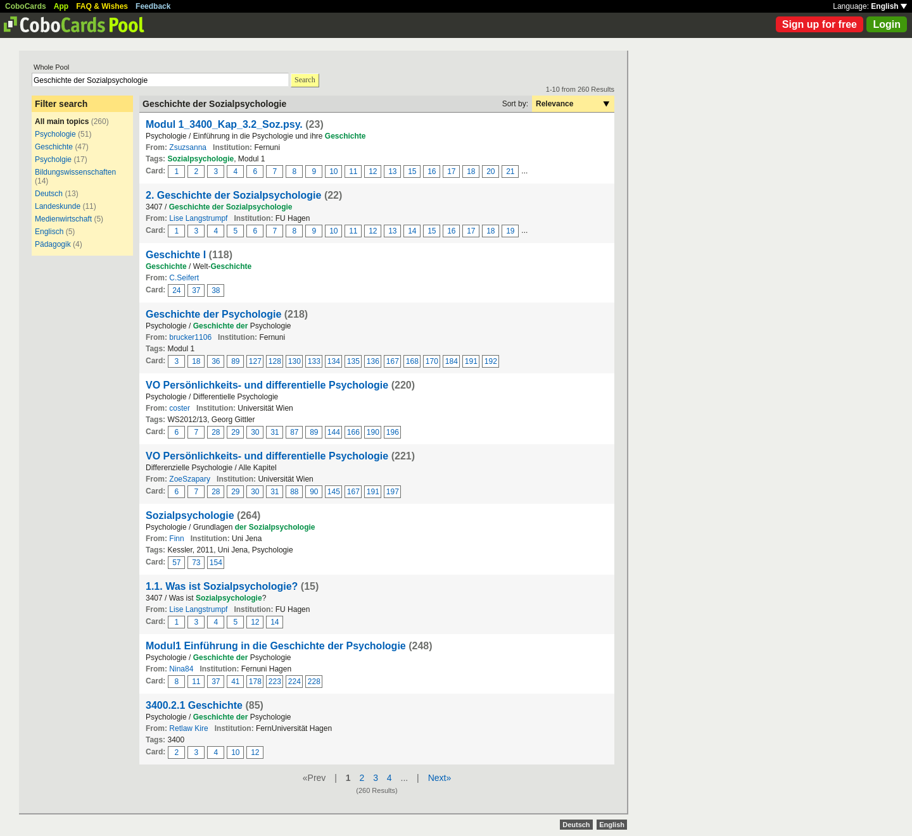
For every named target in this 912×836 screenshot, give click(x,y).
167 (392, 361)
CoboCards (25, 6)
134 (333, 361)
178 (255, 681)
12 (373, 171)
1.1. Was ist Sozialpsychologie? (222, 586)
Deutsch (49, 193)
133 (314, 361)
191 (471, 361)
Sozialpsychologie (190, 515)
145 (333, 491)
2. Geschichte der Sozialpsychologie (233, 195)
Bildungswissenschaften (75, 172)
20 (490, 171)
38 (216, 290)
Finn (176, 538)
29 (235, 432)
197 (392, 491)
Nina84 (181, 668)
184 (451, 361)
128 (275, 361)
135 (353, 361)
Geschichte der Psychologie (213, 314)
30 (255, 432)
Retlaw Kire (188, 728)
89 (235, 361)
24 (176, 290)
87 (294, 432)
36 (216, 361)
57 (176, 562)
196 (392, 432)
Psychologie (55, 134)
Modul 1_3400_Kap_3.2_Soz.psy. (224, 124)
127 (255, 361)
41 (235, 681)
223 (275, 681)
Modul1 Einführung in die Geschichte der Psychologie (276, 645)
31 (274, 432)
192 (490, 361)
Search (304, 79)
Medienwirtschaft (63, 219)
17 (451, 171)
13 (392, 171)
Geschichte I (176, 254)
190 (373, 432)
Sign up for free (819, 24)
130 (294, 361)
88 (294, 491)
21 (510, 171)
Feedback (153, 6)
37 (196, 290)
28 (216, 432)
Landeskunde (57, 206)
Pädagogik (53, 244)
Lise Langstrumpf (198, 218)
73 (196, 562)
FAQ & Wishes (102, 6)
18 (471, 171)
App (61, 6)
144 (333, 432)
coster (179, 408)
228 (314, 681)
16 (432, 171)
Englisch (49, 231)
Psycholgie (53, 159)
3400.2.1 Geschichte (194, 705)
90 (314, 491)
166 (353, 432)
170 (432, 361)
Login (887, 24)
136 (373, 361)
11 (353, 171)
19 (510, 231)
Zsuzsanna (187, 147)
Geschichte (54, 146)
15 (412, 171)
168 (412, 361)
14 (412, 231)
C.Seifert (184, 277)
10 (333, 171)
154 (216, 562)
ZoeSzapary (189, 479)
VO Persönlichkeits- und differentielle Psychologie (267, 385)
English (889, 6)
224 (294, 681)
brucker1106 (190, 337)
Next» (440, 778)
